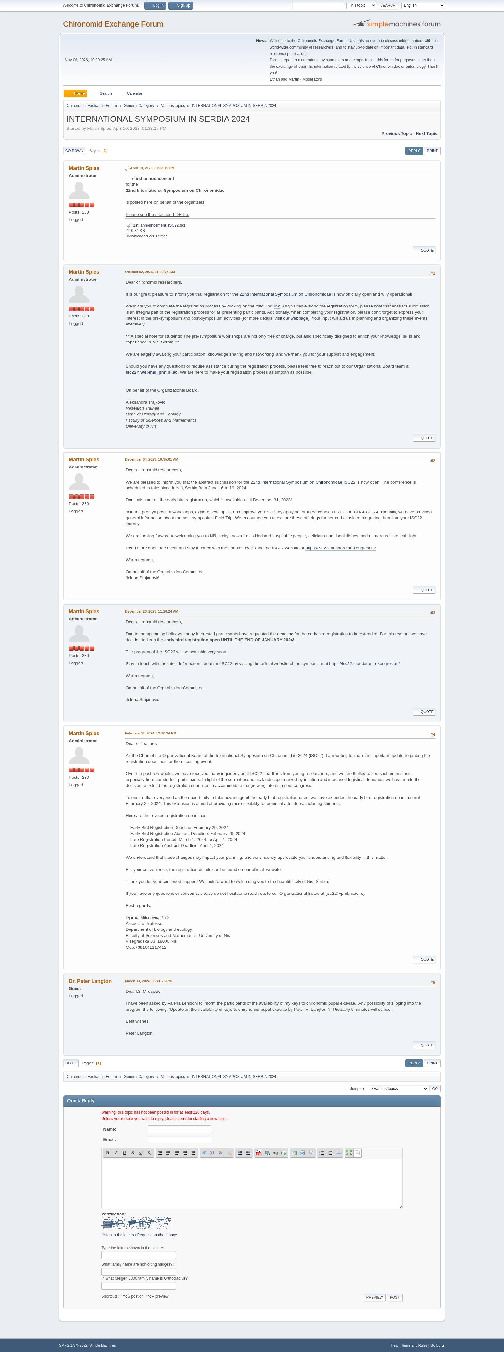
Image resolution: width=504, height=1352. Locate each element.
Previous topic (397, 133)
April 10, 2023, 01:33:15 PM (152, 168)
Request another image (157, 1235)
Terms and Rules (414, 1345)
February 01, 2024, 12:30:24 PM (150, 733)
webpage (299, 318)
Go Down (74, 151)
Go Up (71, 1063)
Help (394, 1345)
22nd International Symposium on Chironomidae (285, 294)
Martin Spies (84, 168)
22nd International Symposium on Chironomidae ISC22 (303, 482)
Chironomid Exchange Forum (113, 24)
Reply (414, 151)
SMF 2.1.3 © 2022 (73, 1345)
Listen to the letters (117, 1235)
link (277, 306)
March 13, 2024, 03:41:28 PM (148, 981)
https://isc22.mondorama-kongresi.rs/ (340, 548)
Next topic (426, 133)
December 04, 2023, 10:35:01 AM (151, 459)
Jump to (357, 1088)
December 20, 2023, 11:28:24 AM (151, 611)
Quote (424, 250)
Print (432, 151)
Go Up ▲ (437, 1345)
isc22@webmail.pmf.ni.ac (151, 372)
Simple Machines (102, 1345)
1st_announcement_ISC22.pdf (156, 225)
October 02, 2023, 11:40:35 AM (150, 272)
